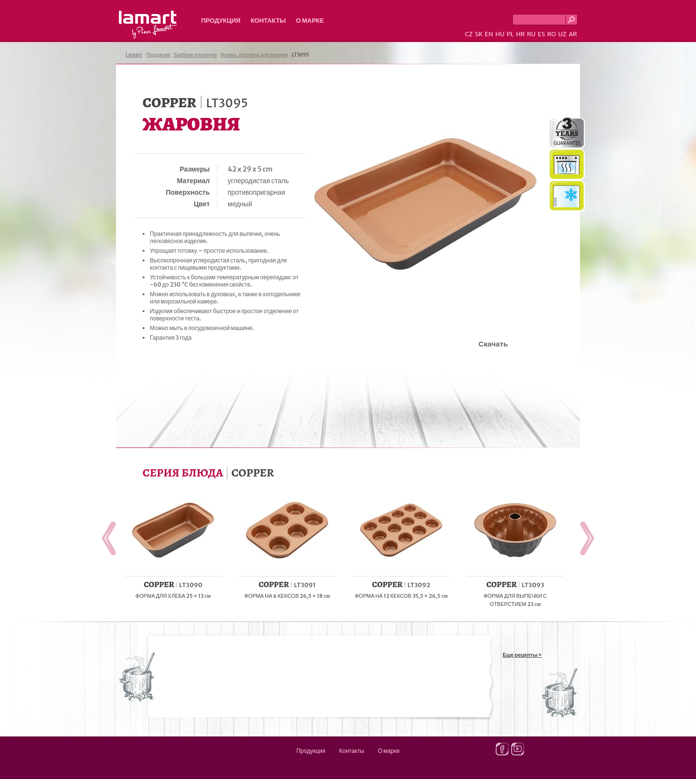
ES (541, 34)
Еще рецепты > (522, 654)
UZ (562, 34)
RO (551, 34)
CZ (469, 34)
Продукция (220, 20)
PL (510, 34)
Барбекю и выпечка (195, 55)
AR (572, 34)
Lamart (148, 25)
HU (500, 34)
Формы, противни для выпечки (254, 55)
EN (489, 34)
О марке (310, 20)
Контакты (268, 20)
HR (520, 34)
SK (478, 34)
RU (531, 34)
